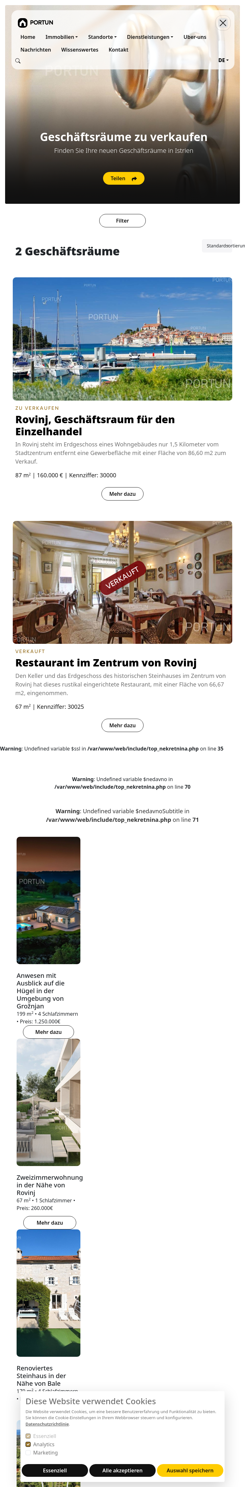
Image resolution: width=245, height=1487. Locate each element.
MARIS (134, 1284)
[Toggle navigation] (223, 23)
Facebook (179, 1291)
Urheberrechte (105, 1330)
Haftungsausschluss (112, 1337)
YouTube (178, 1299)
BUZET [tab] (47, 1110)
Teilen (124, 178)
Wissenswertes (79, 49)
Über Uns (99, 1268)
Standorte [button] (100, 36)
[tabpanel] (122, 1171)
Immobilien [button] (60, 36)
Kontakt (118, 49)
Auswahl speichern (190, 1470)
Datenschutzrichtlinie (47, 1424)
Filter (122, 220)
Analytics (44, 1444)
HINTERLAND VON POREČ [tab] (98, 1110)
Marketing (45, 1452)
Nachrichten (35, 49)
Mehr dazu (122, 493)
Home (27, 36)
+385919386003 (30, 1388)
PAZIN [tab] (149, 1110)
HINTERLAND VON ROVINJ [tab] (200, 1110)
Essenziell (44, 1436)
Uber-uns (194, 36)
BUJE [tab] (23, 1110)
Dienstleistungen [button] (148, 36)
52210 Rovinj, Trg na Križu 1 (23, 1325)
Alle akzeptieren (122, 1470)
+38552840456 (29, 1380)
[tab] (111, 1064)
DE (222, 60)
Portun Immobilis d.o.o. (23, 1276)
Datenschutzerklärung (114, 1322)
